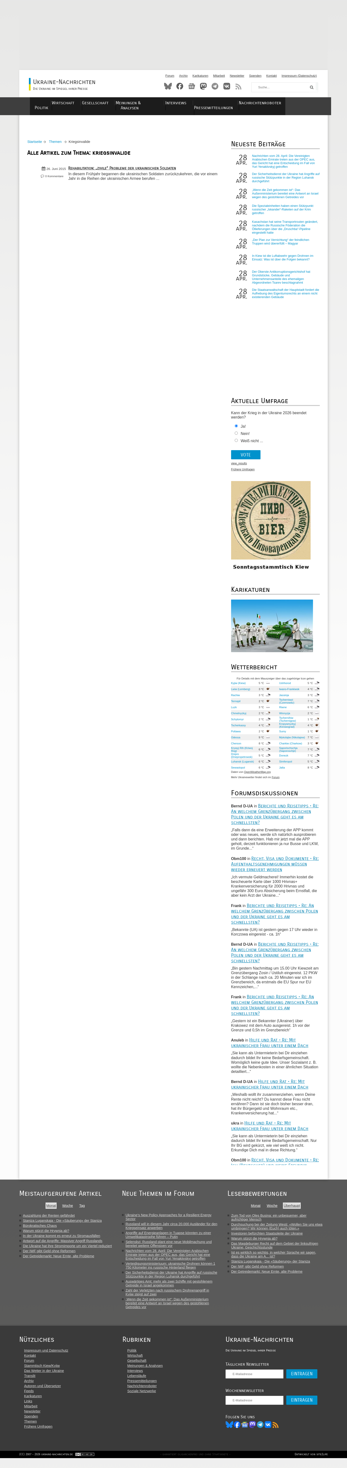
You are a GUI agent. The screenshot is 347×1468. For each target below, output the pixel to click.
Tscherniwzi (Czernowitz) (290, 706)
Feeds (29, 1400)
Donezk (287, 760)
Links (28, 1410)
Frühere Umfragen (249, 474)
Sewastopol (244, 772)
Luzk (240, 711)
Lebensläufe (140, 1385)
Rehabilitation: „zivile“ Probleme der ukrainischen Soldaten (124, 170)
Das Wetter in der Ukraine (44, 1380)
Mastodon (203, 86)
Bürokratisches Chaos (40, 1230)
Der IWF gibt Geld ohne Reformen (49, 1256)
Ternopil (242, 705)
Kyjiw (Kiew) (244, 687)
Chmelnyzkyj (244, 717)
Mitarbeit (219, 75)
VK (275, 1433)
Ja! (249, 431)
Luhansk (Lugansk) (243, 766)
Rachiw (241, 699)
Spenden (255, 75)
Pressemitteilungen (236, 102)
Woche (69, 1210)
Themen (57, 144)
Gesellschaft (108, 102)
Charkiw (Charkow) (289, 748)
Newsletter (237, 75)
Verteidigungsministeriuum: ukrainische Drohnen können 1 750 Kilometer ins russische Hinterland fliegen (174, 1270)
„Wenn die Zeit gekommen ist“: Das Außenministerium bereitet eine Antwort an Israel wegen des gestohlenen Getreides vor (287, 198)
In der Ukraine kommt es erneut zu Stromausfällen (61, 1240)
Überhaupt (296, 1210)
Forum (169, 75)
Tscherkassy (244, 729)
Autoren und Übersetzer (42, 1395)
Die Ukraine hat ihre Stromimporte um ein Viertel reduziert (67, 1250)
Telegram (215, 86)
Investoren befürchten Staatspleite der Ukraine (271, 1238)
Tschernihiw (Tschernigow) (291, 724)
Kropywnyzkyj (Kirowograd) (291, 730)
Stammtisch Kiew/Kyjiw (42, 1375)
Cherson (242, 748)
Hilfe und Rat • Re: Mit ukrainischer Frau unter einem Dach (275, 1047)
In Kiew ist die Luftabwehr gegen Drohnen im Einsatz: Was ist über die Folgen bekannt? (286, 264)
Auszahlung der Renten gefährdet (49, 1220)
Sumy (286, 735)
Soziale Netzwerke (145, 1400)
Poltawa (242, 735)
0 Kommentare (56, 178)
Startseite (36, 144)
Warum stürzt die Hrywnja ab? (46, 1235)
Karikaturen (200, 75)
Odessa (242, 742)
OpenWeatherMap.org (263, 776)
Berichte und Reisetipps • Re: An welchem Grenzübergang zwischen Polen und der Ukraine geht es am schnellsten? (277, 819)
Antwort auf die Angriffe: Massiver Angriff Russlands (62, 1245)
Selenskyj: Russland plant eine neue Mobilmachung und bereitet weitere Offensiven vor (172, 1248)
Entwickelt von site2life (311, 1464)
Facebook (180, 86)
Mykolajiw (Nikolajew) (289, 742)
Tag (83, 1210)
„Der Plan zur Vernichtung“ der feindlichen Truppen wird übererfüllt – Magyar (286, 246)
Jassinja (287, 699)
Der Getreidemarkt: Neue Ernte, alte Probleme (58, 1261)
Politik (45, 102)
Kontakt (271, 75)
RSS (238, 86)
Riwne (286, 711)
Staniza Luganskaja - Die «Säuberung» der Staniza (62, 1225)
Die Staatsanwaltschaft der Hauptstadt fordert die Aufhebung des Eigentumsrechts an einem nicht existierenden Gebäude (287, 298)
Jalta (285, 772)
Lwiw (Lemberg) (246, 693)
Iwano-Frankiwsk (293, 693)
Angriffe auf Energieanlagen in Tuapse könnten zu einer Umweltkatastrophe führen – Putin (172, 1239)
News (191, 86)
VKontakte (227, 86)
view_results (245, 468)
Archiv (183, 75)
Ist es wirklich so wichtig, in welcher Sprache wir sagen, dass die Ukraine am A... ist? (278, 1259)
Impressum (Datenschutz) (299, 75)
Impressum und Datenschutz (46, 1359)
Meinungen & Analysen (154, 102)
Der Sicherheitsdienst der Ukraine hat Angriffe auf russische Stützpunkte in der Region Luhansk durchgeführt (286, 180)
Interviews (196, 102)
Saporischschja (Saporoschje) (292, 754)
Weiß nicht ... (258, 446)
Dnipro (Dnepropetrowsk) (248, 760)
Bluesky (168, 86)
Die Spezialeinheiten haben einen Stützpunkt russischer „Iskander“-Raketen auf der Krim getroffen (286, 214)
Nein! (251, 438)
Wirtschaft (73, 102)
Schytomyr (243, 723)
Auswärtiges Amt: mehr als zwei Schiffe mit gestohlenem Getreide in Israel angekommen (172, 1288)
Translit (29, 1385)
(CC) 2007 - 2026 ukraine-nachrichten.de (46, 1464)
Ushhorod (288, 687)
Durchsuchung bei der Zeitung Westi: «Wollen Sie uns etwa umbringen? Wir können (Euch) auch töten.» (281, 1231)
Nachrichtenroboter (287, 102)
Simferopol (289, 766)
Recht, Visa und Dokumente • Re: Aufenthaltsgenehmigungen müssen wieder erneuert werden (277, 868)
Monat (53, 1210)
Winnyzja (288, 717)
